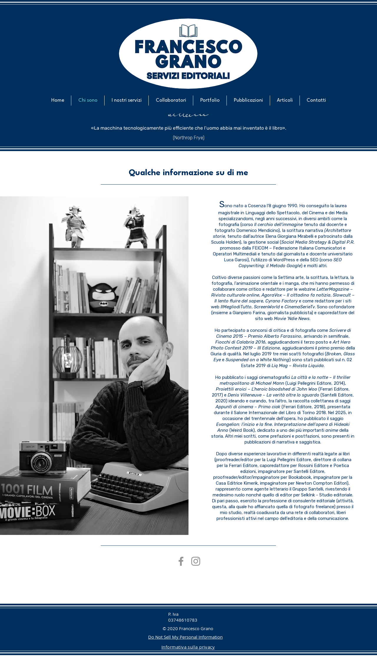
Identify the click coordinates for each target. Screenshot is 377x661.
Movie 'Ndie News (292, 318)
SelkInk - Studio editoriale (326, 495)
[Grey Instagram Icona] (196, 561)
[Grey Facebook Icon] (181, 561)
